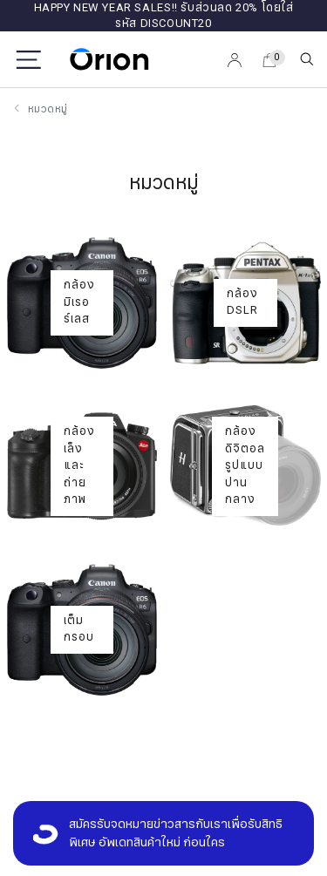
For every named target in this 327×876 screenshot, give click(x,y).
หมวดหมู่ (47, 109)
